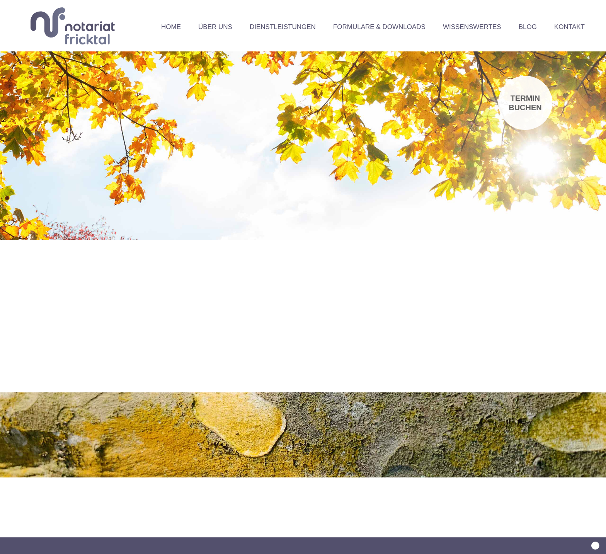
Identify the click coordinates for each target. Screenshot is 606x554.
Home (171, 27)
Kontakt (569, 27)
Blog (528, 27)
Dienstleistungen (283, 27)
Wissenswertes (472, 27)
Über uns (215, 27)
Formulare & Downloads (379, 27)
